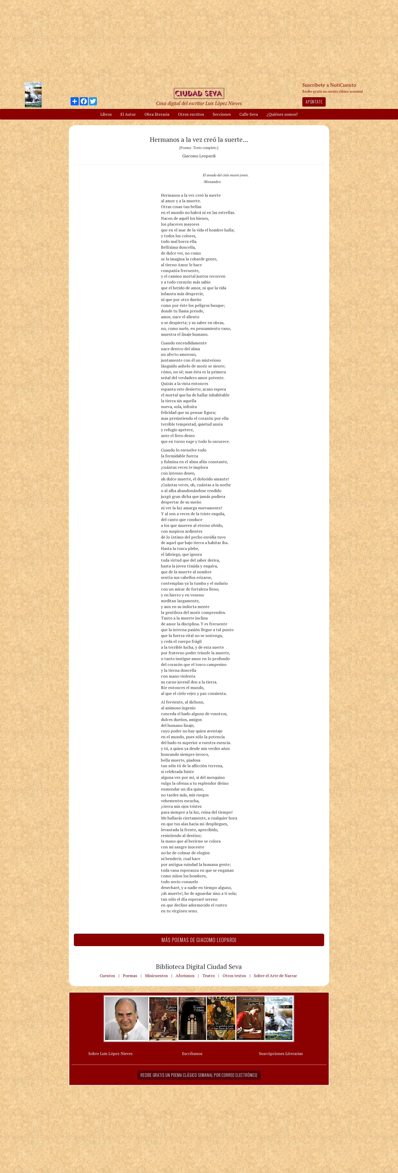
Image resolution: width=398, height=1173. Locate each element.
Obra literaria (156, 114)
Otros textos (234, 975)
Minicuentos (156, 975)
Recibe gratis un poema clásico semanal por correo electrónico (199, 1075)
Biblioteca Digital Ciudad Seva (199, 966)
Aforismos (185, 975)
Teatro (208, 975)
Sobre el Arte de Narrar (275, 975)
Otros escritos (191, 114)
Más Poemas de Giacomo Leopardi (199, 940)
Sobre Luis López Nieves (110, 1053)
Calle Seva (248, 114)
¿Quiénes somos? (282, 114)
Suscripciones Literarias (281, 1053)
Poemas (130, 975)
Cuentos (107, 975)
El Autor (128, 114)
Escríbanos (192, 1053)
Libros (106, 114)
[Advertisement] (199, 40)
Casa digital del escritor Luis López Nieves (199, 103)
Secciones (222, 114)
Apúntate (314, 102)
